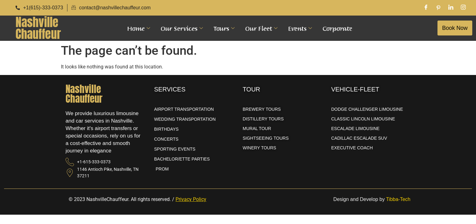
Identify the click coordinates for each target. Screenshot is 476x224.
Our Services (182, 28)
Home (138, 28)
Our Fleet (261, 28)
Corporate (337, 28)
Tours (224, 28)
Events (300, 28)
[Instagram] (463, 7)
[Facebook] (426, 7)
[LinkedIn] (450, 7)
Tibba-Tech (398, 199)
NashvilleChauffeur (38, 28)
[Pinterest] (438, 7)
